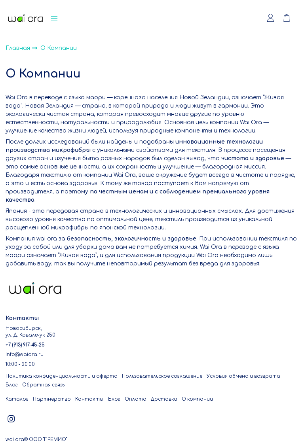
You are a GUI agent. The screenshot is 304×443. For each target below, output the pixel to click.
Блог (12, 385)
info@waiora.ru (25, 354)
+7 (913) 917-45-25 (25, 345)
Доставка (164, 399)
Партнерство (52, 399)
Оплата (135, 399)
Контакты (89, 399)
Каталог (17, 399)
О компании (197, 399)
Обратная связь (43, 385)
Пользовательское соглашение (162, 376)
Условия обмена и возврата (243, 376)
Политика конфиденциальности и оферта (62, 376)
